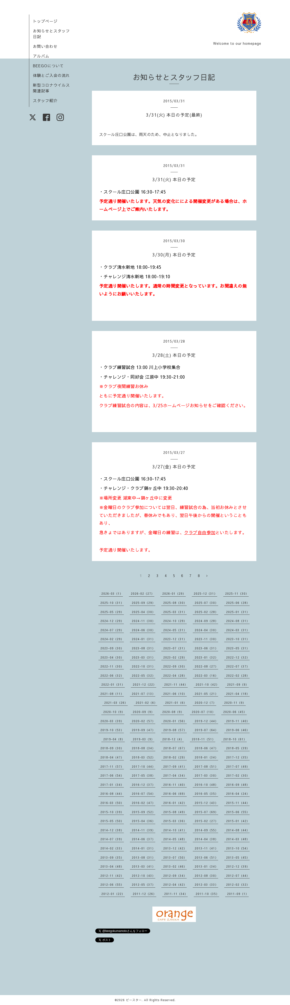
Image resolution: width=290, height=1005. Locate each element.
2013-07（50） (175, 857)
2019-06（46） (238, 730)
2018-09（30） (112, 748)
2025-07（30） (206, 603)
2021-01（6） (176, 703)
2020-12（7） (205, 703)
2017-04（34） (175, 775)
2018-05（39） (238, 748)
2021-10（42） (207, 684)
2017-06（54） (112, 775)
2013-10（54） (238, 848)
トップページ (45, 21)
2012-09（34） (175, 876)
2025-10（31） (112, 603)
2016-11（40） (175, 785)
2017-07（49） (238, 766)
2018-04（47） (112, 757)
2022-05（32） (143, 675)
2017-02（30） (238, 775)
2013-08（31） (143, 857)
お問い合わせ (45, 46)
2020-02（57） (143, 721)
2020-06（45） (235, 712)
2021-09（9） (238, 684)
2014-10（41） (175, 830)
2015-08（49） (175, 812)
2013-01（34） (206, 866)
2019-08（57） (175, 730)
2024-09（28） (206, 621)
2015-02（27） (206, 821)
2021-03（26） (116, 703)
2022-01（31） (113, 684)
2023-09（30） (112, 648)
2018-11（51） (203, 739)
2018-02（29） (175, 757)
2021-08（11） (112, 694)
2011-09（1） (238, 894)
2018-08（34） (143, 748)
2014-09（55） (206, 830)
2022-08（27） (206, 666)
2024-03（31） (238, 630)
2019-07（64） (206, 730)
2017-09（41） (175, 766)
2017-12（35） (238, 757)
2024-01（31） (143, 639)
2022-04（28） (175, 675)
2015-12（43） (206, 803)
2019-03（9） (143, 739)
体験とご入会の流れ (51, 75)
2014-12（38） (112, 830)
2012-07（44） (238, 876)
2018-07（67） (175, 748)
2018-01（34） (206, 757)
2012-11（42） (112, 876)
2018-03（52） (143, 757)
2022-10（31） (143, 666)
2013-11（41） (206, 848)
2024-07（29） (112, 630)
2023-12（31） (175, 639)
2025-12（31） (205, 593)
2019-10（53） (112, 730)
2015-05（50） (112, 821)
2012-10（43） (143, 876)
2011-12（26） (144, 894)
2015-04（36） (143, 821)
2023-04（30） (112, 657)
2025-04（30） (143, 612)
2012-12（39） (238, 866)
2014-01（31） (143, 848)
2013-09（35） (112, 857)
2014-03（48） (238, 839)
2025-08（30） (175, 603)
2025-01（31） (238, 612)
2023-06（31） (206, 648)
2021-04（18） (238, 694)
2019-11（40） (238, 721)
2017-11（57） (112, 766)
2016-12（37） (143, 785)
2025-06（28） (238, 603)
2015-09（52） (143, 812)
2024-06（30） (143, 630)
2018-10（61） (235, 739)
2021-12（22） (144, 684)
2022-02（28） (238, 675)
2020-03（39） (112, 721)
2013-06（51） (206, 857)
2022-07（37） (238, 666)
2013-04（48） (112, 866)
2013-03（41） (143, 866)
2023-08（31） (143, 648)
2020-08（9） (173, 712)
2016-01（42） (175, 803)
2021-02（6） (146, 703)
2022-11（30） (112, 666)
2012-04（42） (175, 884)
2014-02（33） (112, 848)
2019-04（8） (114, 739)
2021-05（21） (206, 694)
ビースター (134, 1000)
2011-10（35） (207, 894)
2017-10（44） (143, 766)
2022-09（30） (175, 666)
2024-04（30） (206, 630)
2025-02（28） (206, 612)
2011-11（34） (176, 894)
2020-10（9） (114, 712)
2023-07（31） (175, 648)
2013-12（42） (175, 848)
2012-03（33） (206, 884)
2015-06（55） (238, 812)
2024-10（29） (175, 621)
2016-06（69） (175, 793)
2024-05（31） (175, 630)
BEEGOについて (48, 65)
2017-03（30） (206, 775)
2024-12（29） (112, 621)
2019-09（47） (143, 730)
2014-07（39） (112, 839)
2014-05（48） (175, 839)
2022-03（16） (206, 675)
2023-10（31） (238, 639)
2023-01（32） (206, 657)
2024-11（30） (143, 621)
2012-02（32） (238, 884)
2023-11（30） (206, 639)
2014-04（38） (206, 839)
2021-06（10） (175, 694)
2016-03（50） (112, 803)
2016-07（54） (143, 793)
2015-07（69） (206, 812)
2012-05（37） (143, 884)
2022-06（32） (112, 675)
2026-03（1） (112, 593)
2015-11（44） (238, 803)
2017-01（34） (112, 785)
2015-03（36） (175, 821)
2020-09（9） (143, 712)
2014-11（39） (143, 830)
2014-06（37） (143, 839)
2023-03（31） (143, 657)
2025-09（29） (143, 603)
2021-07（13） (143, 694)
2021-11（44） (176, 684)
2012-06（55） (112, 884)
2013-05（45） (238, 857)
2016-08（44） (112, 793)
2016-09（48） (238, 785)
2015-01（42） (238, 821)
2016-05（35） (206, 793)
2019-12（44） (206, 721)
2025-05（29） (112, 612)
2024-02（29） (112, 639)
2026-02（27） (142, 593)
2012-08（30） (206, 876)
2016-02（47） (143, 803)
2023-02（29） (175, 657)
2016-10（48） (206, 785)
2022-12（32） (238, 657)
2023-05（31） (238, 648)
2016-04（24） (238, 793)
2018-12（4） (173, 739)
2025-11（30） (237, 593)
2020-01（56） (175, 721)
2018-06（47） (206, 748)
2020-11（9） (235, 703)
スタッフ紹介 (45, 100)
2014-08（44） (238, 830)
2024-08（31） (238, 621)
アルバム (41, 56)
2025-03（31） (175, 612)
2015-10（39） (112, 812)
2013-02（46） (175, 866)
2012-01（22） (113, 894)
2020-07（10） (203, 712)
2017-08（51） (206, 766)
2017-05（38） (143, 775)
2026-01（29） (174, 593)
